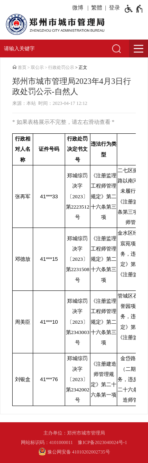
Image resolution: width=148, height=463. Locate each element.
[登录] (113, 8)
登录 (114, 8)
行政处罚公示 (61, 67)
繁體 (96, 8)
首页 (22, 67)
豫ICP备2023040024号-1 (102, 442)
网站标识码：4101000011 (47, 442)
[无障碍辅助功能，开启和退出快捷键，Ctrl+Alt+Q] (134, 8)
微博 (77, 8)
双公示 (37, 67)
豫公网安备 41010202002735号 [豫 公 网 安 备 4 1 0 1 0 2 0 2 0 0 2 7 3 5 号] (74, 451)
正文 (83, 67)
